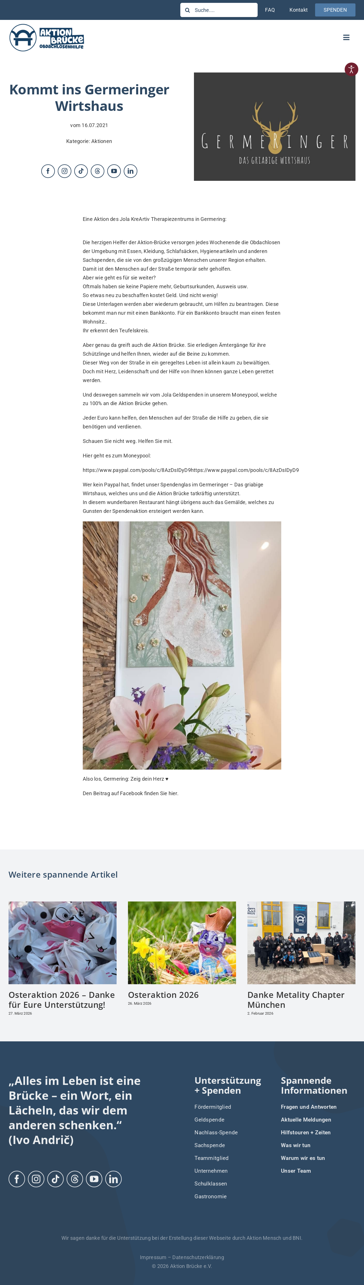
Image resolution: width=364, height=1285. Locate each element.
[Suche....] (219, 10)
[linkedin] (130, 171)
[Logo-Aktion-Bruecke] (47, 25)
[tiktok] (81, 171)
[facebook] (48, 171)
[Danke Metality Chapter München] (301, 904)
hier (173, 793)
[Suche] (187, 10)
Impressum (153, 1257)
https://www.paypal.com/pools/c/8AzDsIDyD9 (137, 470)
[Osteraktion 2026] (182, 904)
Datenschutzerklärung (198, 1257)
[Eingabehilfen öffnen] (351, 69)
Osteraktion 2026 (163, 994)
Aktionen (101, 141)
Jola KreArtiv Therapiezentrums (157, 219)
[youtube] (114, 171)
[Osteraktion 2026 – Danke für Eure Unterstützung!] (63, 904)
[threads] (97, 171)
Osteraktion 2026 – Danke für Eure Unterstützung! (62, 999)
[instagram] (64, 171)
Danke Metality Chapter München (296, 999)
